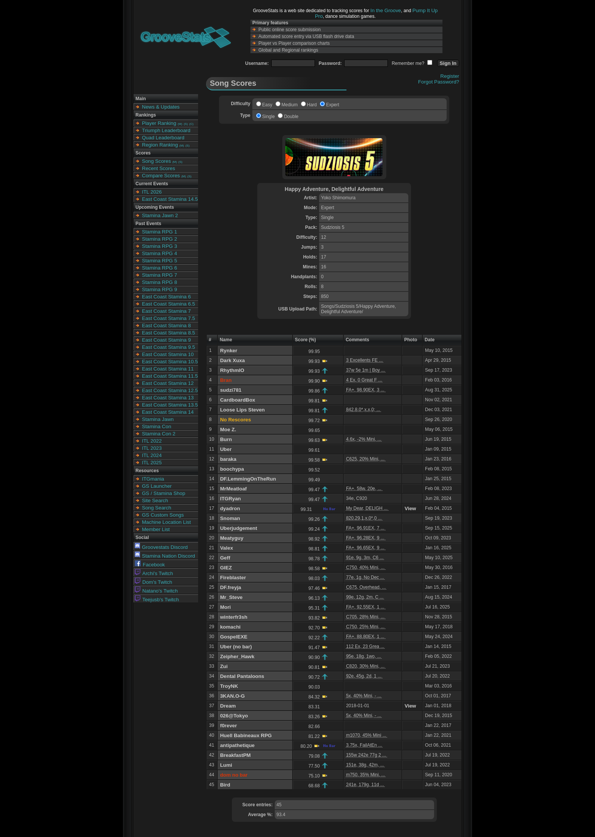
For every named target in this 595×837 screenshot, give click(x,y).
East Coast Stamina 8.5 (168, 333)
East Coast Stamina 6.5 (168, 304)
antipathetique (237, 745)
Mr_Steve (231, 597)
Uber (225, 449)
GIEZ (226, 568)
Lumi (226, 765)
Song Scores (156, 161)
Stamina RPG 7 (159, 275)
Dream (228, 706)
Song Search (156, 508)
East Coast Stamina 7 (166, 311)
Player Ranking (159, 123)
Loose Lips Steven (242, 410)
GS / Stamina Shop (163, 493)
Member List (156, 529)
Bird (225, 785)
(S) (186, 124)
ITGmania (153, 479)
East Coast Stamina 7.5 (168, 318)
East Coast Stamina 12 (168, 383)
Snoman (230, 518)
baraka (228, 459)
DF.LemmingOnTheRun (248, 479)
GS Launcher (157, 486)
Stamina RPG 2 (159, 239)
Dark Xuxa (232, 360)
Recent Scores (158, 168)
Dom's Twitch (153, 582)
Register (449, 76)
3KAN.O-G (232, 696)
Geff (225, 558)
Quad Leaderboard (163, 137)
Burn (226, 439)
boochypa (232, 469)
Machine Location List (166, 522)
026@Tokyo (234, 716)
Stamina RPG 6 (159, 268)
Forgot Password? (438, 82)
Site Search (155, 500)
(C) (191, 124)
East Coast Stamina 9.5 (168, 347)
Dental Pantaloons (242, 676)
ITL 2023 (152, 448)
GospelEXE (233, 637)
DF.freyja (230, 587)
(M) (180, 124)
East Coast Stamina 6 (166, 296)
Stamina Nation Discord (165, 556)
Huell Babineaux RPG (246, 735)
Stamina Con (156, 426)
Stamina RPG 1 (159, 232)
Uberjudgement (238, 528)
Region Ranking (160, 145)
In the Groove (385, 10)
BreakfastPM (235, 755)
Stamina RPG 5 (159, 260)
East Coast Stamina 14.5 (170, 199)
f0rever (228, 725)
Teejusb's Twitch (157, 599)
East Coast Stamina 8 (166, 325)
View (410, 508)
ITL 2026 (152, 192)
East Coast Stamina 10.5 (170, 361)
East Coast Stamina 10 (168, 354)
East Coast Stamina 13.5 (170, 405)
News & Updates (160, 107)
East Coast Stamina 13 (168, 397)
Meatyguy (231, 538)
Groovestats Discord (161, 547)
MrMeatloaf (233, 489)
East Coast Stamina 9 (166, 340)
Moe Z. (228, 429)
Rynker (228, 350)
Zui (224, 666)
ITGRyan (230, 498)
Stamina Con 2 (158, 434)
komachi (230, 627)
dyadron (230, 508)
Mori (225, 607)
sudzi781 (230, 390)
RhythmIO (232, 370)
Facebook (150, 564)
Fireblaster (233, 577)
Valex (226, 548)
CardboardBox (237, 400)
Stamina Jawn (158, 419)
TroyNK (229, 686)
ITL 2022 (152, 441)
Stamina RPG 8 (159, 282)
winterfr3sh (233, 617)
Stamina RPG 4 (159, 253)
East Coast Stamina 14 (168, 412)
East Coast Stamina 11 (168, 369)
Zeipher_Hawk (237, 656)
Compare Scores (161, 175)
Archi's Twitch (154, 573)
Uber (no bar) (236, 646)
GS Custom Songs (163, 515)
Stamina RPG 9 (159, 289)
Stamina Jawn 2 (160, 215)
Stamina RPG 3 (159, 246)
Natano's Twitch (156, 591)
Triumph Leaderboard (166, 130)
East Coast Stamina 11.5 (170, 376)
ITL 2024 (152, 455)
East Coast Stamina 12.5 (170, 390)
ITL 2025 (152, 462)
